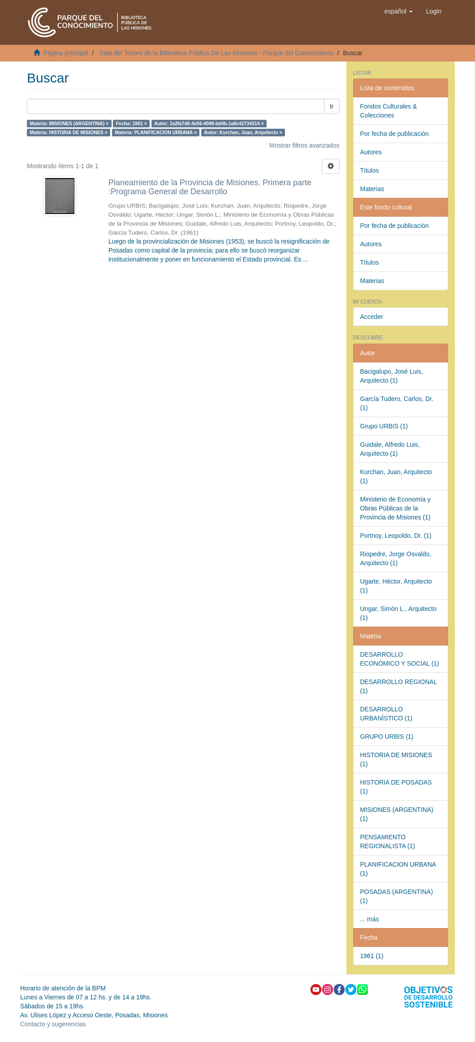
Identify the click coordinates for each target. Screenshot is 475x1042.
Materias (372, 188)
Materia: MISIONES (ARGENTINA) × (69, 123)
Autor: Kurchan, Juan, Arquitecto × (243, 132)
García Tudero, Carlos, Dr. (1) (396, 403)
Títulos (369, 170)
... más (369, 919)
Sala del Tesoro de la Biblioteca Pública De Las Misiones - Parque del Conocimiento (216, 53)
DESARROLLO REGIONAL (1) (398, 686)
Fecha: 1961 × (131, 123)
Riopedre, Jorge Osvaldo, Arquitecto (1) (396, 558)
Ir (332, 106)
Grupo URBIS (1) (384, 426)
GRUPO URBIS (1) (387, 736)
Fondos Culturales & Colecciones (388, 111)
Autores (371, 152)
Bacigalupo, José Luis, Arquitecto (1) (391, 376)
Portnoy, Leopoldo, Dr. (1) (396, 535)
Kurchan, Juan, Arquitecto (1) (396, 476)
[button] (398, 11)
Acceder (371, 316)
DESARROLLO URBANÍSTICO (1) (386, 714)
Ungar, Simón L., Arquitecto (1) (398, 613)
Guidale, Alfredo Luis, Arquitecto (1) (390, 449)
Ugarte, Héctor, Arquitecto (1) (396, 586)
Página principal (65, 53)
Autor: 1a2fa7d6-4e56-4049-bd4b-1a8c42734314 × (208, 123)
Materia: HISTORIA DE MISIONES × (69, 132)
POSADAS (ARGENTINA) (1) (396, 896)
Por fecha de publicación (394, 133)
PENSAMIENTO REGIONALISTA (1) (387, 841)
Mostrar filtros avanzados (304, 145)
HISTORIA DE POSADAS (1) (396, 787)
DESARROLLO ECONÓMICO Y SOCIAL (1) (399, 659)
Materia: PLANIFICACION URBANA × (156, 132)
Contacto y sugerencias (53, 1024)
